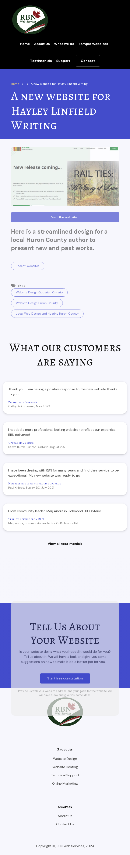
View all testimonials (65, 543)
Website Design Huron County (37, 303)
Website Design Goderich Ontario (39, 292)
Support (63, 61)
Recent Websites (27, 266)
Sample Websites (93, 44)
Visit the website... (65, 217)
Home (25, 44)
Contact (88, 61)
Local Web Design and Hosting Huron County (47, 313)
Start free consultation (65, 746)
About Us (42, 44)
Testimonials (41, 61)
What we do (64, 44)
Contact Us (65, 824)
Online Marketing (65, 783)
